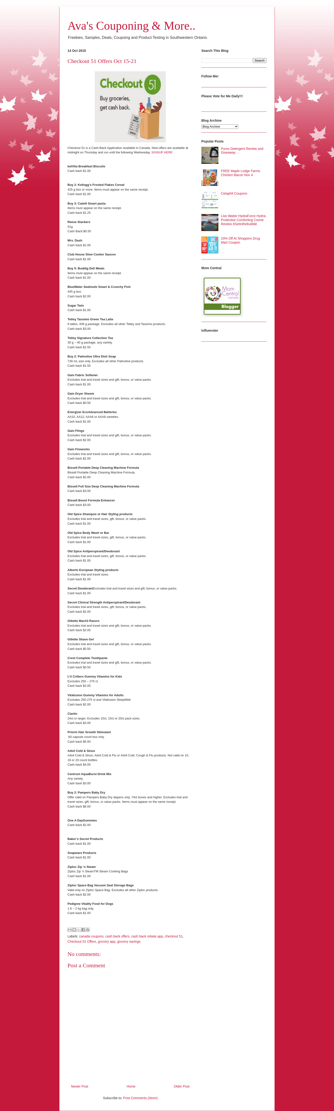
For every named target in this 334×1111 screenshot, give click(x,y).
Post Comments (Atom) (140, 1098)
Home (130, 1086)
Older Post (182, 1086)
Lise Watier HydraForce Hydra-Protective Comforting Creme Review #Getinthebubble (243, 220)
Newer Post (79, 1086)
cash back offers (117, 936)
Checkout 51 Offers (82, 941)
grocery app (106, 941)
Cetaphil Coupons (234, 193)
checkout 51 (174, 936)
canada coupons (91, 936)
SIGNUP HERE (161, 152)
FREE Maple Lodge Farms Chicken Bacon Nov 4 (240, 173)
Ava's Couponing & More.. (131, 25)
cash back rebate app (147, 936)
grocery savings (128, 941)
